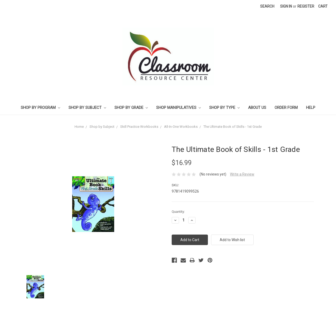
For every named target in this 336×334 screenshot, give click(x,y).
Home (79, 127)
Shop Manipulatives (178, 107)
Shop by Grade (131, 107)
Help (310, 107)
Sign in (286, 6)
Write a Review (242, 174)
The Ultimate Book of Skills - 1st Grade (232, 127)
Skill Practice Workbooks (139, 127)
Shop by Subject (87, 107)
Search (267, 6)
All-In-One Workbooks (181, 127)
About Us (257, 107)
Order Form (286, 107)
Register (305, 6)
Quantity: (178, 212)
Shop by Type (224, 107)
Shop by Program (40, 107)
